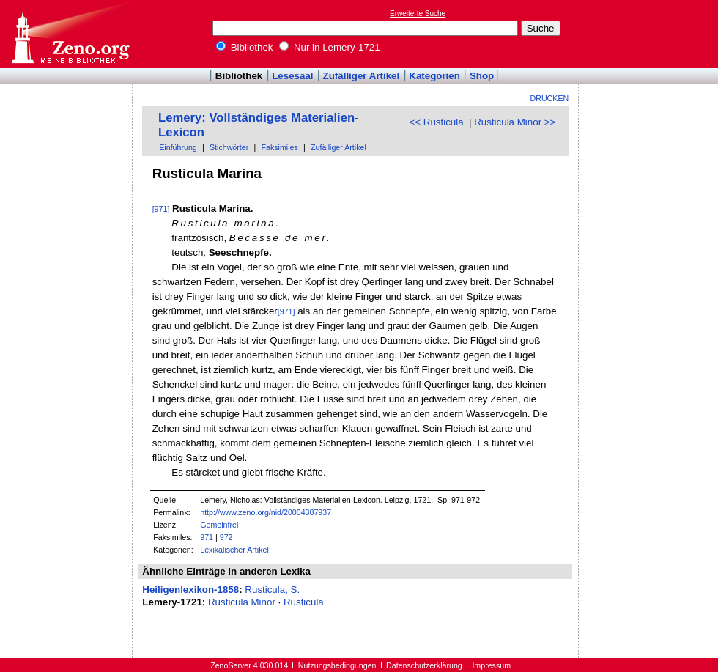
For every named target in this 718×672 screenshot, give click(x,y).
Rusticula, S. (272, 589)
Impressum (491, 665)
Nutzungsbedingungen (337, 665)
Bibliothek (244, 47)
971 (206, 537)
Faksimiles (279, 147)
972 (226, 537)
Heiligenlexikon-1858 (190, 589)
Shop (482, 75)
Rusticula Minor (241, 602)
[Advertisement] (651, 34)
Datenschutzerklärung (424, 665)
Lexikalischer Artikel (234, 549)
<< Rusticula (437, 122)
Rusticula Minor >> (514, 122)
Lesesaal (292, 75)
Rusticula (304, 602)
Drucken (549, 98)
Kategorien (434, 75)
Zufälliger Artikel (361, 75)
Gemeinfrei (219, 524)
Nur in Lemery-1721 (329, 47)
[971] (161, 208)
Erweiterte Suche (417, 14)
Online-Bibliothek (69, 34)
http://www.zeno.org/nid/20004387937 (265, 512)
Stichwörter (229, 147)
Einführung (178, 147)
